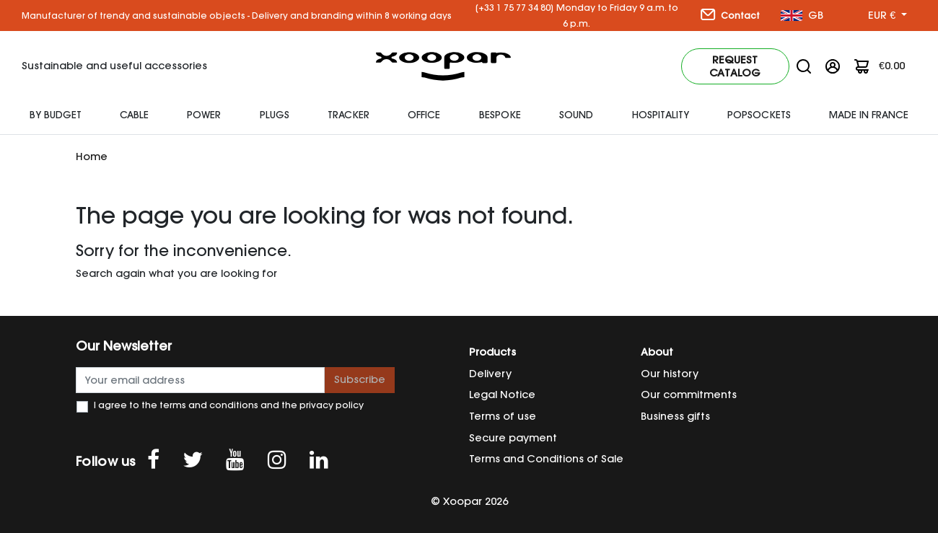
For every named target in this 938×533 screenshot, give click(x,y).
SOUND (576, 114)
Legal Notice (502, 394)
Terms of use (502, 416)
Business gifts (675, 416)
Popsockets (759, 114)
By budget (56, 114)
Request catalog (735, 66)
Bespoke (500, 114)
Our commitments (689, 394)
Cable (134, 114)
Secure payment (513, 437)
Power (204, 114)
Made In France (868, 114)
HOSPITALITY (660, 114)
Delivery (490, 373)
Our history (669, 373)
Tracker (348, 114)
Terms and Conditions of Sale (546, 458)
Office (424, 114)
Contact (730, 15)
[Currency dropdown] (887, 16)
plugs (274, 114)
